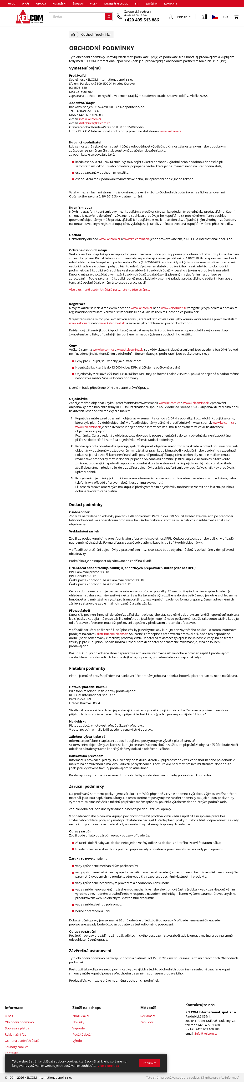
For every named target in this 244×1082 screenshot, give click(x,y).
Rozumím (149, 1063)
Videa (93, 3)
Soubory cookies (16, 1047)
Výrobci (77, 1040)
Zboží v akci (80, 1016)
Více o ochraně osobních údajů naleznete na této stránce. (109, 289)
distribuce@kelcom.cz (94, 123)
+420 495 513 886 (141, 20)
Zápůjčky (152, 3)
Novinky (78, 1022)
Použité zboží (81, 1034)
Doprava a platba (17, 1028)
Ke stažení (59, 3)
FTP (137, 3)
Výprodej (78, 1028)
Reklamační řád (15, 1034)
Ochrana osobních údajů (22, 1040)
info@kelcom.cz (90, 119)
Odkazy (41, 3)
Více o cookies (108, 1065)
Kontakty (170, 3)
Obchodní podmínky (19, 1022)
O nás (26, 3)
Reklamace (148, 1016)
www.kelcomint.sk (136, 239)
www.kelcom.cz (170, 131)
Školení (78, 3)
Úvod (11, 3)
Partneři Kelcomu (116, 3)
